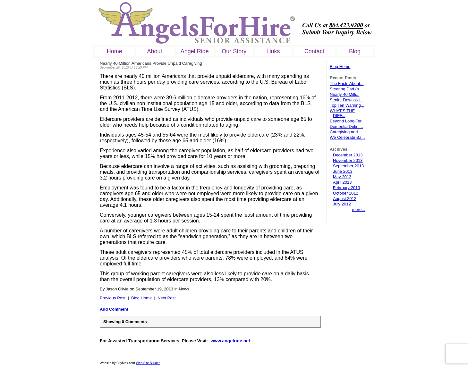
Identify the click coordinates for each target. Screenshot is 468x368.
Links (273, 51)
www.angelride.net (230, 340)
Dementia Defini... (346, 126)
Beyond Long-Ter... (347, 121)
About (154, 51)
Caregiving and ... (346, 132)
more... (358, 209)
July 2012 (342, 204)
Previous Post (112, 298)
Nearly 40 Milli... (344, 94)
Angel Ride (195, 51)
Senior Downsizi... (346, 99)
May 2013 (342, 176)
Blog (355, 51)
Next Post (166, 298)
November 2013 (348, 160)
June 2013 (343, 171)
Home (114, 51)
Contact (314, 51)
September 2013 (348, 165)
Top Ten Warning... (347, 105)
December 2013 (348, 155)
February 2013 (346, 187)
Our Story (234, 51)
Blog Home (340, 66)
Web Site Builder (148, 363)
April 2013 (342, 182)
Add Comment (114, 309)
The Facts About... (347, 83)
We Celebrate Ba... (347, 137)
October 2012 (345, 193)
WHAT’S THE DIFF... (342, 113)
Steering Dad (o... (346, 89)
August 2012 (344, 198)
